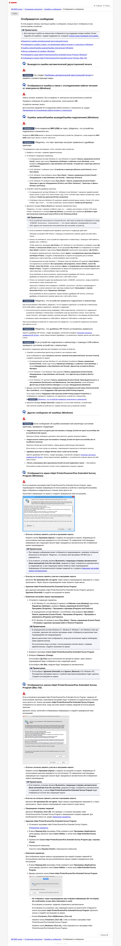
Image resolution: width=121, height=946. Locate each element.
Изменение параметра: (62, 817)
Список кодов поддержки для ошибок (83, 36)
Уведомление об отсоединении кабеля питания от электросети (47, 110)
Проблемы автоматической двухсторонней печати (68, 75)
